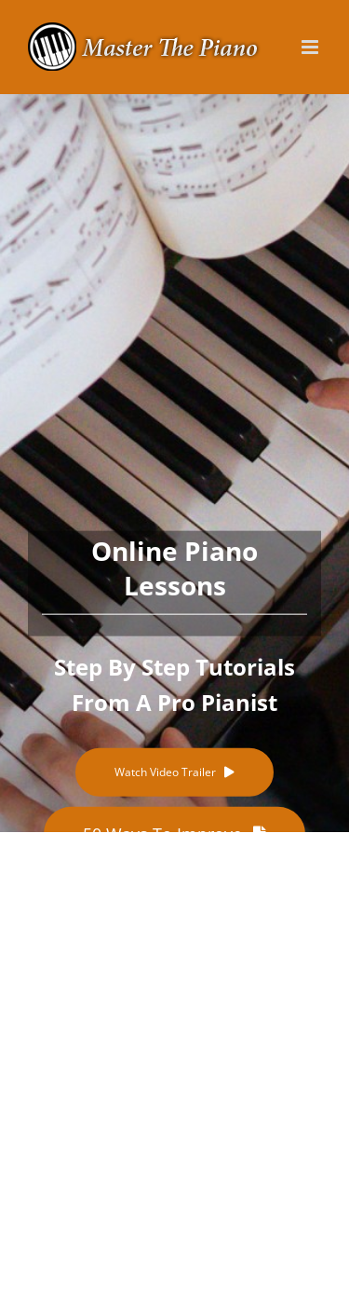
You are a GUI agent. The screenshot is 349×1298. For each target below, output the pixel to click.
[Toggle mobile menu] (311, 47)
